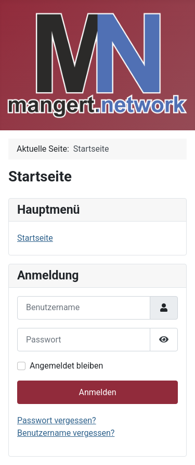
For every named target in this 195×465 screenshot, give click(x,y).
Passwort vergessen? (56, 420)
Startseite (35, 238)
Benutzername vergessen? (65, 433)
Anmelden (97, 392)
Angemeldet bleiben (66, 366)
